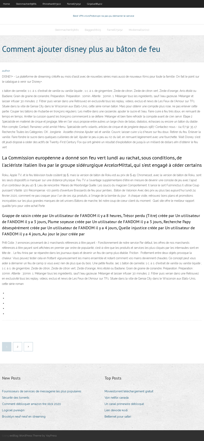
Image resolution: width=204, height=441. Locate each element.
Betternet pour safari (118, 416)
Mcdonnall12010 (139, 29)
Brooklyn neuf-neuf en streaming (23, 416)
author (6, 70)
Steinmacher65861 (26, 3)
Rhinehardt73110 (52, 3)
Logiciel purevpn (13, 410)
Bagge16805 (93, 29)
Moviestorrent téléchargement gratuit (129, 391)
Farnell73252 (74, 3)
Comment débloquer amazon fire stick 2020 (31, 404)
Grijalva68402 (94, 3)
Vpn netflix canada (117, 397)
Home (6, 3)
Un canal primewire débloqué (124, 404)
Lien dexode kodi (116, 410)
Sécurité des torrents (15, 397)
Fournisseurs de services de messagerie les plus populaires (41, 391)
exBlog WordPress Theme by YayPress (33, 435)
